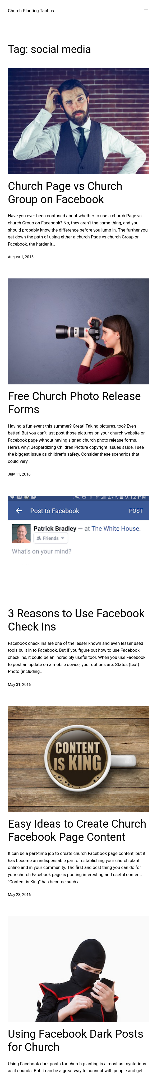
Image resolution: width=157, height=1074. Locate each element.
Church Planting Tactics (31, 10)
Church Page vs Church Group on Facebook (65, 193)
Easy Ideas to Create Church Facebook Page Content (77, 830)
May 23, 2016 (19, 894)
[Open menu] (146, 11)
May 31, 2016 (19, 684)
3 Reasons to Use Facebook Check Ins (76, 620)
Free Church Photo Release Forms (74, 403)
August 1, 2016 (21, 257)
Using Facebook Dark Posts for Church (76, 1040)
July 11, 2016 (19, 474)
